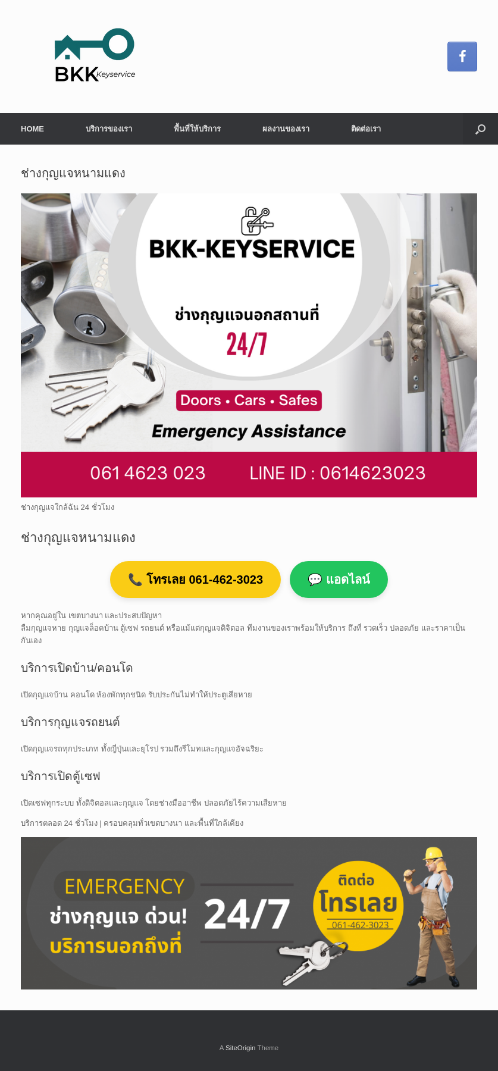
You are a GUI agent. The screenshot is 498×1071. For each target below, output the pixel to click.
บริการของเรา (109, 128)
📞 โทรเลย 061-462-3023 (195, 579)
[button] (480, 129)
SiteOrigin (240, 1047)
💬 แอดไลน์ (339, 579)
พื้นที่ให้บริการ (197, 128)
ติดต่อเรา (366, 128)
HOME (32, 128)
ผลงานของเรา (285, 128)
